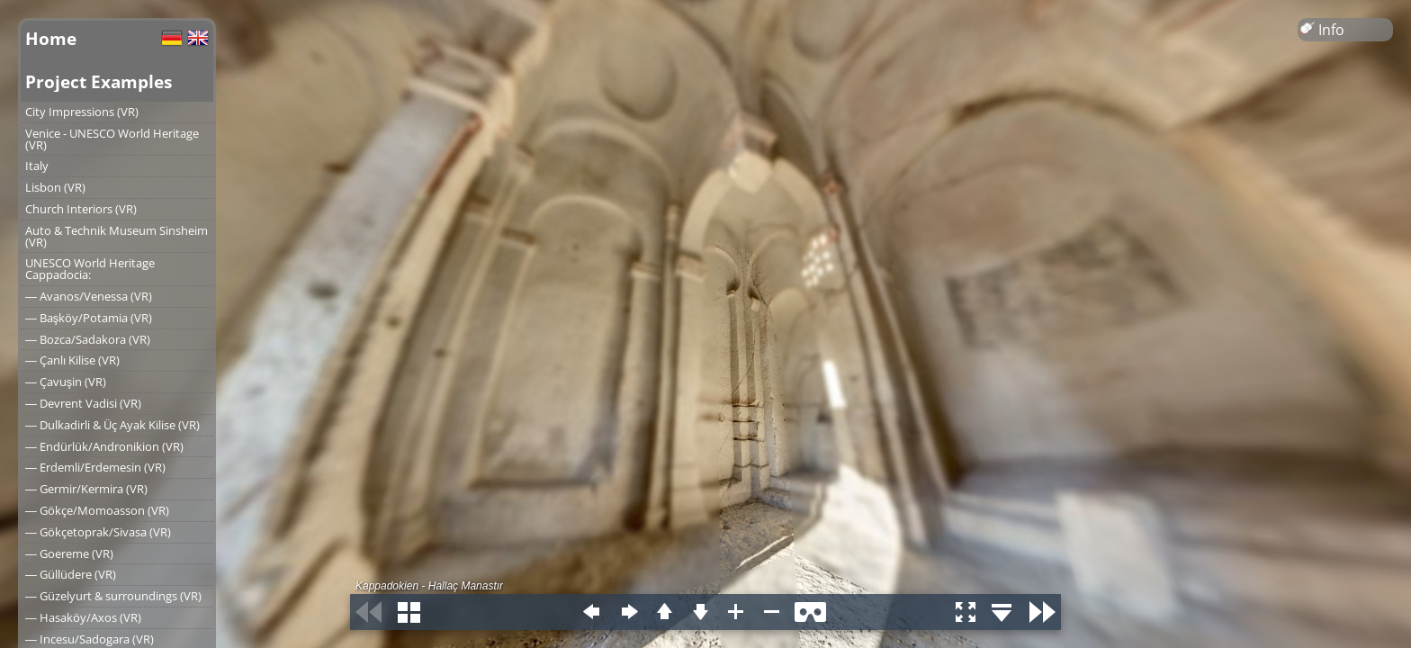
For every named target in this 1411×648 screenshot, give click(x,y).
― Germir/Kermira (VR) (86, 489)
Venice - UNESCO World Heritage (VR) (112, 139)
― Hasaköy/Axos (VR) (83, 617)
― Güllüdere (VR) (70, 574)
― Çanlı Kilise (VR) (72, 360)
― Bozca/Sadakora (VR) (87, 339)
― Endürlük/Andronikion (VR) (104, 446)
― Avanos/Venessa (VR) (88, 296)
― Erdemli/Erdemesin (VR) (95, 467)
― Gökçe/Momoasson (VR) (97, 510)
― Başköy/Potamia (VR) (88, 318)
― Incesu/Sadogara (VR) (89, 639)
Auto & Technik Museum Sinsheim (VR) (116, 236)
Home (50, 38)
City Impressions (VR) (82, 112)
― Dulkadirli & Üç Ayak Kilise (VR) (112, 425)
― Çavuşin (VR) (65, 382)
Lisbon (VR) (55, 187)
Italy (37, 166)
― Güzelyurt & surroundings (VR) (113, 596)
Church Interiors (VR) (81, 209)
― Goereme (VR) (69, 553)
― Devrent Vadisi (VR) (83, 403)
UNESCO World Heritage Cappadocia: (90, 269)
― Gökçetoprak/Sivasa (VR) (98, 532)
